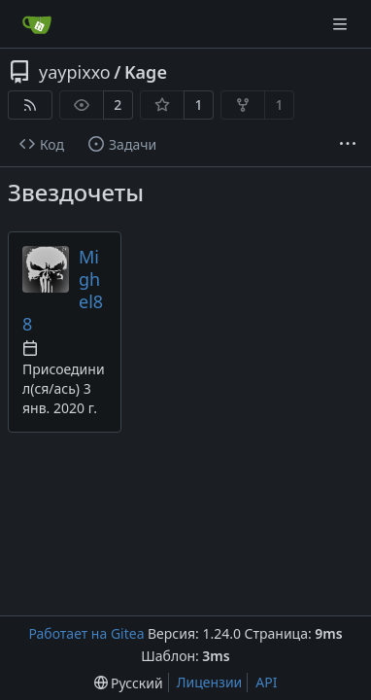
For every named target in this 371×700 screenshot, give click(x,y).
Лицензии (210, 682)
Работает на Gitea (86, 633)
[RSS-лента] (30, 105)
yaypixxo (75, 72)
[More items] (347, 144)
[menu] (128, 683)
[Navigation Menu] (341, 24)
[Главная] (37, 24)
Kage (145, 72)
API (266, 682)
